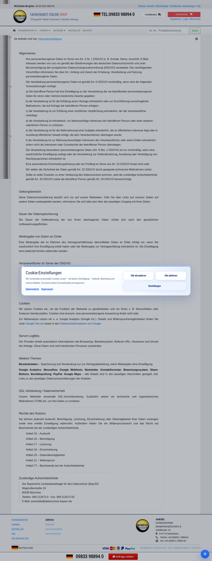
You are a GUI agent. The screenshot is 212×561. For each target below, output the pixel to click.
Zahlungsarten (54, 529)
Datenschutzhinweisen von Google (80, 323)
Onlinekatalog (162, 6)
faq (13, 534)
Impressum (146, 548)
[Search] (167, 30)
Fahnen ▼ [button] (45, 30)
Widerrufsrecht (181, 548)
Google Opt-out (35, 323)
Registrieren (175, 19)
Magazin (87, 30)
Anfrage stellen (123, 556)
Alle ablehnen (170, 275)
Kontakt (150, 6)
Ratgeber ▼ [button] (59, 30)
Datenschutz (160, 548)
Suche (195, 30)
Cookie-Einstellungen (205, 554)
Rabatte (141, 6)
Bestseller (74, 30)
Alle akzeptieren (138, 275)
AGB (170, 548)
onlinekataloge (20, 538)
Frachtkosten (176, 6)
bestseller (17, 529)
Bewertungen (189, 6)
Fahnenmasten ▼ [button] (27, 30)
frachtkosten (53, 534)
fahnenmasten (20, 520)
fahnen (16, 524)
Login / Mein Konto (191, 19)
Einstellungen (154, 286)
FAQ (198, 6)
